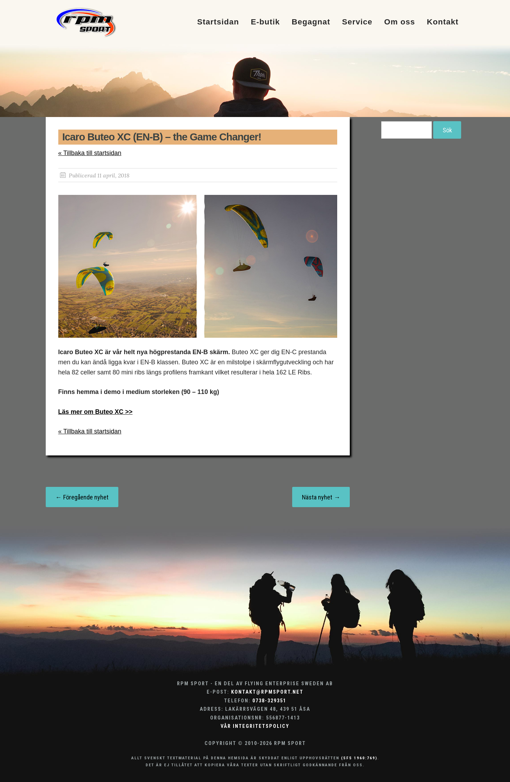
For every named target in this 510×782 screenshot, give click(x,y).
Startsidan (218, 22)
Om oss (399, 22)
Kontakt (443, 22)
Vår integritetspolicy (255, 726)
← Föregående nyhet (82, 497)
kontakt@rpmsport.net (267, 692)
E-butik (265, 22)
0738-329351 (269, 701)
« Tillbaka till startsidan (89, 152)
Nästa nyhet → (321, 497)
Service (357, 22)
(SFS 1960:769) (359, 757)
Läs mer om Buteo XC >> (95, 411)
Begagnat (310, 22)
